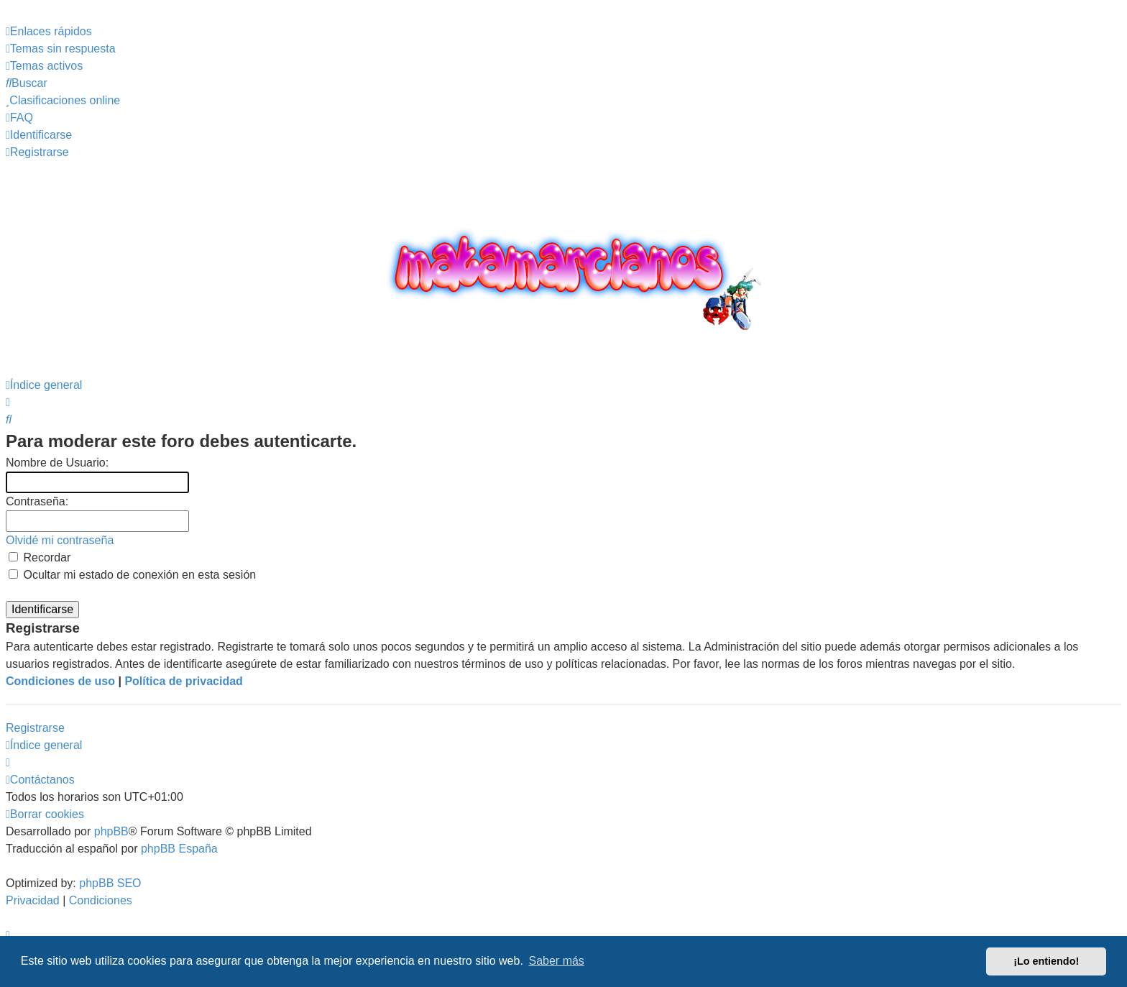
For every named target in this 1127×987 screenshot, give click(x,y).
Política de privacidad (183, 681)
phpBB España (179, 849)
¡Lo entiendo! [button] (1046, 961)
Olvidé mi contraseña (60, 540)
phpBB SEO (110, 883)
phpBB (111, 831)
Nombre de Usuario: (57, 462)
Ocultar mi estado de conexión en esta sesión (132, 575)
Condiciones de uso (60, 681)
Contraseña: (37, 501)
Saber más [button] (556, 961)
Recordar (39, 557)
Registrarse (35, 728)
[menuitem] (61, 49)
